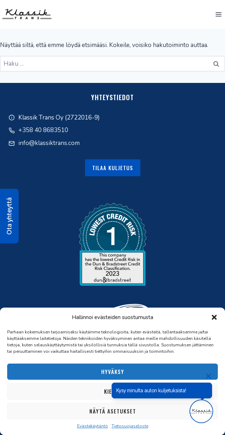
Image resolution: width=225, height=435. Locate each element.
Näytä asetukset (112, 411)
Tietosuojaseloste (130, 426)
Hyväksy (112, 371)
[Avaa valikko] (218, 14)
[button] (214, 317)
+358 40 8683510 (43, 130)
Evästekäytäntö (92, 426)
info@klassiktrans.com (49, 143)
